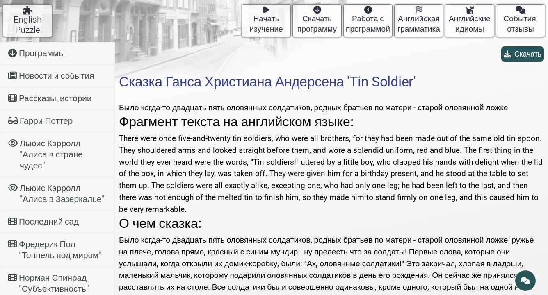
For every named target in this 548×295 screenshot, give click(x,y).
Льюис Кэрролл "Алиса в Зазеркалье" (56, 193)
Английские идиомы (470, 20)
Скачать (522, 54)
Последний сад (43, 222)
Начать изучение (266, 20)
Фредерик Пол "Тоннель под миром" (54, 249)
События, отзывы (520, 20)
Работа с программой (368, 20)
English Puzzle (28, 20)
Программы (36, 53)
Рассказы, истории (50, 98)
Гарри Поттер (40, 121)
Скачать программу (317, 20)
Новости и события (51, 76)
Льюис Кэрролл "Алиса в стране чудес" (45, 154)
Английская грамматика (418, 20)
